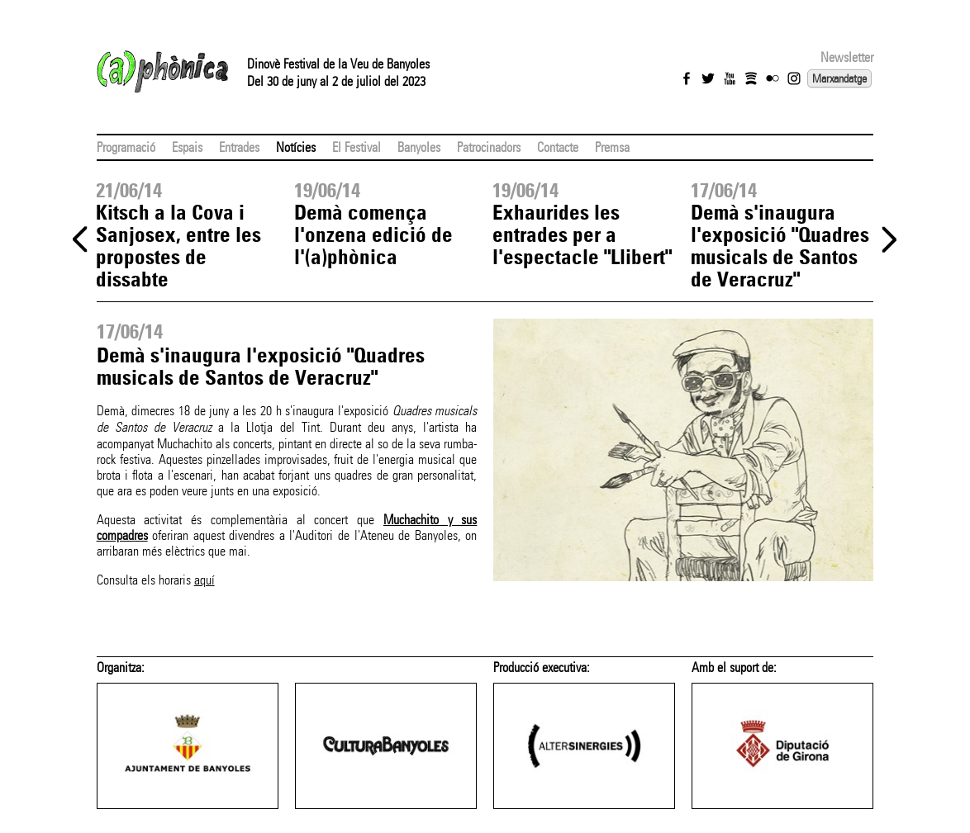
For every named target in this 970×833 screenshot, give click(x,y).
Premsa (612, 147)
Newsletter (846, 57)
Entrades (239, 147)
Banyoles (418, 147)
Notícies (296, 147)
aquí (204, 580)
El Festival (356, 147)
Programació (126, 147)
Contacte (557, 147)
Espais (187, 147)
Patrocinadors (489, 147)
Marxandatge (839, 78)
